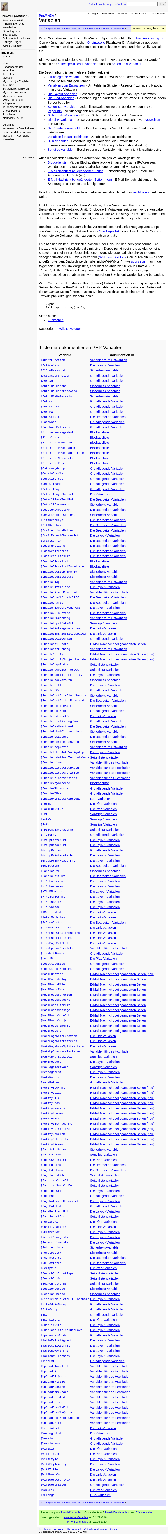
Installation (9, 27)
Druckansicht (138, 13)
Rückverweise (157, 13)
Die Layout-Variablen (62, 94)
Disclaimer (9, 124)
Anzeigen (93, 13)
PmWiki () (15, 16)
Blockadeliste (57, 162)
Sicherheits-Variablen (63, 115)
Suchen (121, 4)
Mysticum (8, 77)
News (6, 63)
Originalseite (96, 42)
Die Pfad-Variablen (61, 98)
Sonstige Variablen (61, 149)
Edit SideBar (29, 157)
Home (6, 56)
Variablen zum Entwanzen (66, 85)
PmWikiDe (46, 15)
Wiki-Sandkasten (13, 45)
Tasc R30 (8, 85)
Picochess (9, 114)
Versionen (122, 13)
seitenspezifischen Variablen (78, 64)
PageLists (55, 111)
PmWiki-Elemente (13, 23)
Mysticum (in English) (16, 81)
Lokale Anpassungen (148, 38)
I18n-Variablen (58, 141)
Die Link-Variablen (61, 119)
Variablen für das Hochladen (68, 137)
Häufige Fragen (12, 42)
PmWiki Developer (67, 328)
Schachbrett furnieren (16, 88)
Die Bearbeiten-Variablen (65, 128)
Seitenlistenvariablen (62, 106)
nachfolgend (141, 192)
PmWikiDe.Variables (117, 1512)
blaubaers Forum (13, 118)
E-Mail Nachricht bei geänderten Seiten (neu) (80, 179)
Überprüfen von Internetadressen (62, 28)
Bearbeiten (108, 13)
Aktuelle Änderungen (101, 4)
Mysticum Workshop (15, 92)
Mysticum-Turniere (14, 96)
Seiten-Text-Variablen (127, 64)
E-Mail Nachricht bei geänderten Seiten (75, 171)
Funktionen (117, 28)
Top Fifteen (9, 74)
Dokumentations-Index (16, 38)
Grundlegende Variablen (65, 77)
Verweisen (152, 119)
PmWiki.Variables (71, 1512)
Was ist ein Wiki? (13, 20)
